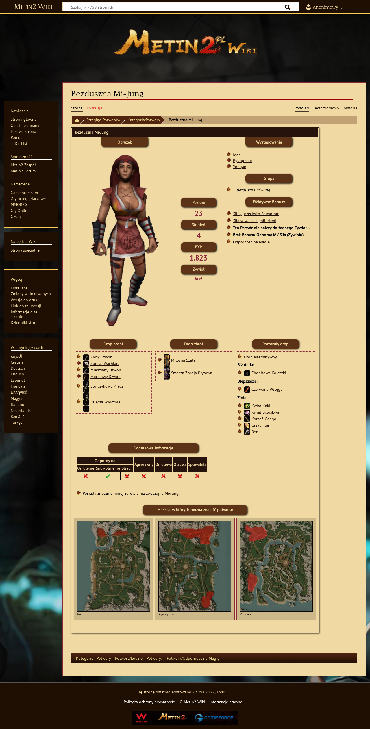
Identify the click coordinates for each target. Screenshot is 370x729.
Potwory (104, 658)
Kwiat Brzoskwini (266, 412)
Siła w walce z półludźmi (254, 220)
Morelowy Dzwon (105, 376)
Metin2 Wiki (33, 7)
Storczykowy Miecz (106, 386)
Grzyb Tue (260, 425)
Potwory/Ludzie (129, 658)
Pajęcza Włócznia (105, 402)
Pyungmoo (242, 160)
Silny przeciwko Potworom (256, 213)
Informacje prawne (226, 701)
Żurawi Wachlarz (104, 363)
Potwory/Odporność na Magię (193, 658)
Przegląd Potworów (103, 119)
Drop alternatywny (260, 357)
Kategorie (84, 658)
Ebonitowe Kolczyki (268, 372)
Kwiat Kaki (260, 405)
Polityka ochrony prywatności (150, 701)
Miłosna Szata (183, 360)
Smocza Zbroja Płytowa (191, 372)
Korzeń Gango (263, 418)
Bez (254, 431)
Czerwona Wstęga (266, 389)
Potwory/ (154, 658)
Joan (237, 154)
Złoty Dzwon (101, 357)
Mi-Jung (172, 493)
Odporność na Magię (251, 242)
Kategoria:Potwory (143, 119)
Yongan (239, 166)
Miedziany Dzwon (105, 370)
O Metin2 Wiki (192, 701)
